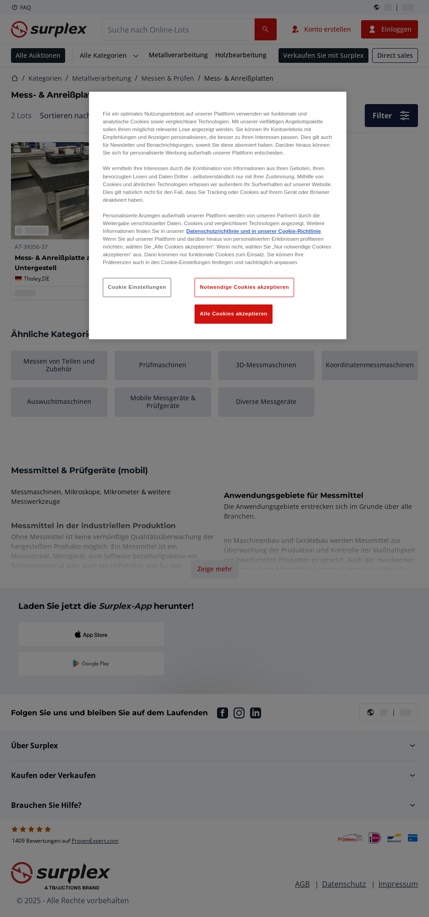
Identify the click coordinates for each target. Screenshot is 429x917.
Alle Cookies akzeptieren (233, 313)
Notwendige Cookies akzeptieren (244, 287)
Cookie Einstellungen (137, 287)
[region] (217, 215)
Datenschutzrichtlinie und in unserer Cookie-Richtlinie (253, 231)
